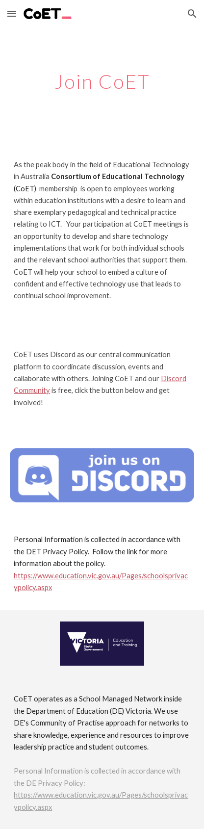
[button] (12, 13)
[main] (102, 81)
